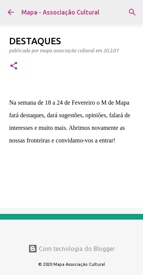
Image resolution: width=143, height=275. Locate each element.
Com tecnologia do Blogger (71, 248)
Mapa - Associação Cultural (60, 12)
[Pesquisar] (132, 12)
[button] (13, 66)
